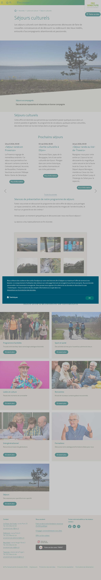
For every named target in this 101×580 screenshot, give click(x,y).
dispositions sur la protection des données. (21, 290)
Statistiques (12, 297)
